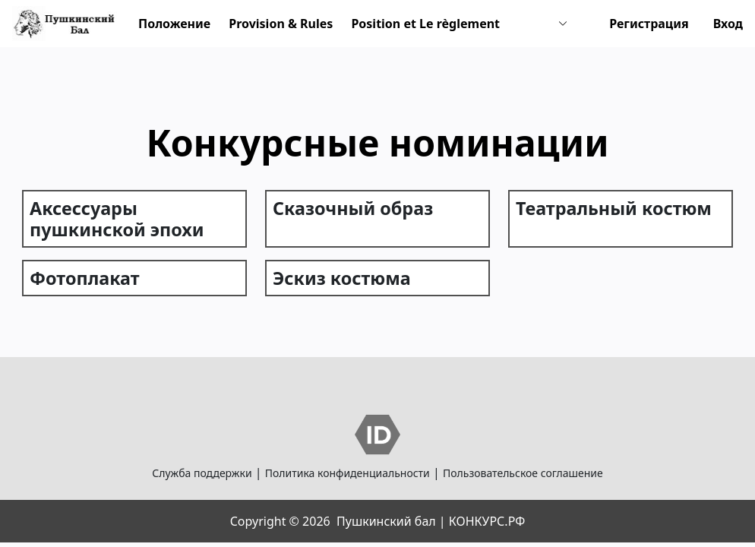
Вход (728, 23)
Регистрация (649, 23)
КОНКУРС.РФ (487, 521)
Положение (174, 23)
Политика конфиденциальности (347, 473)
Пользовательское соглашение (523, 473)
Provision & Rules (281, 23)
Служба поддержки (201, 473)
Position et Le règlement (425, 23)
